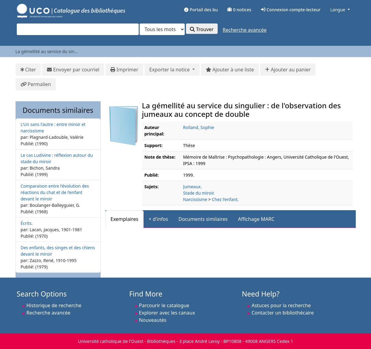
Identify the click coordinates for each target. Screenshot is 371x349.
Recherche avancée (244, 30)
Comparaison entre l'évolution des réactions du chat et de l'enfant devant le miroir (55, 192)
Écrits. (27, 223)
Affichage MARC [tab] (256, 219)
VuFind (27, 10)
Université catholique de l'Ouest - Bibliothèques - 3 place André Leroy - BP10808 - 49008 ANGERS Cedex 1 (185, 341)
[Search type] (162, 29)
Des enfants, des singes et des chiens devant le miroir (58, 251)
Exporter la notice (170, 69)
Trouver (202, 29)
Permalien (35, 84)
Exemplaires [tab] (124, 219)
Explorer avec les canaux (167, 312)
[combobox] (78, 29)
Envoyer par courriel (73, 69)
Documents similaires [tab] (203, 219)
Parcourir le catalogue (164, 305)
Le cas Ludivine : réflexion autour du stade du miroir (57, 158)
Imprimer (124, 69)
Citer (28, 69)
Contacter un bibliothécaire (282, 312)
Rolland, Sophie (198, 127)
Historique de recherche (54, 305)
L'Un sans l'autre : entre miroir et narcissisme (53, 127)
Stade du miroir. (199, 193)
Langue (337, 10)
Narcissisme (195, 199)
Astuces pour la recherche (281, 305)
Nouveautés (152, 320)
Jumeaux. (192, 186)
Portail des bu (201, 10)
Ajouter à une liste (230, 69)
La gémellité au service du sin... (47, 51)
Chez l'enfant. (225, 199)
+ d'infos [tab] (158, 219)
